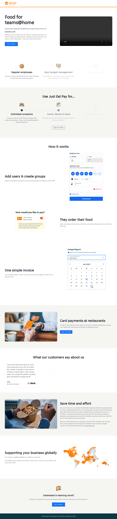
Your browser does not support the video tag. (86, 31)
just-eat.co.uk (10, 31)
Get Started (11, 44)
